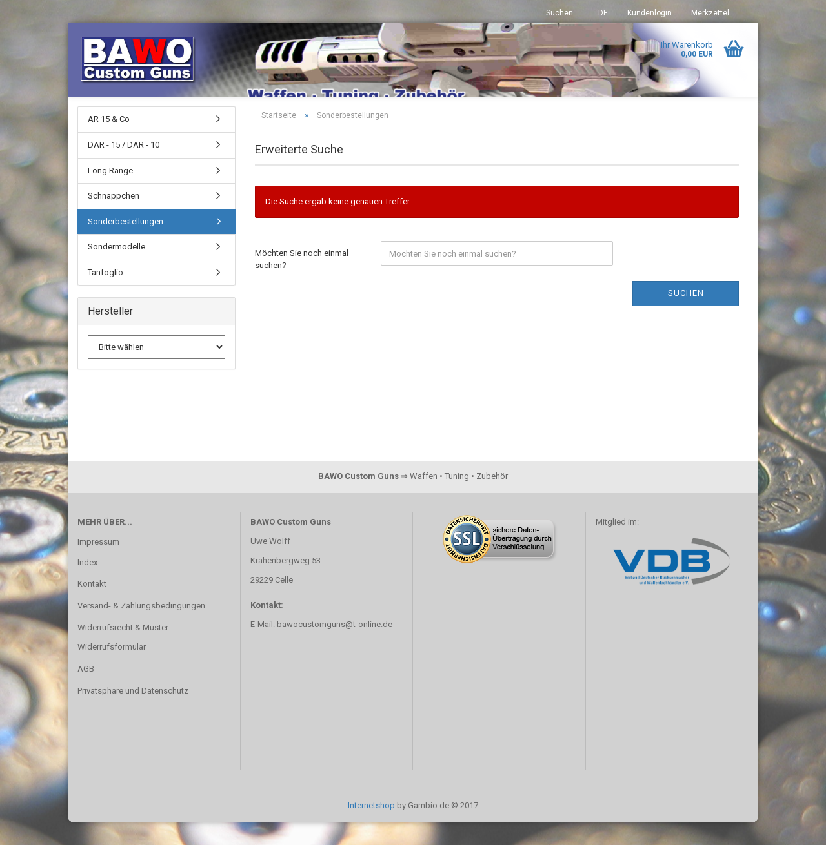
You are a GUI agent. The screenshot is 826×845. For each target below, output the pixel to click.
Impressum (98, 563)
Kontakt (91, 606)
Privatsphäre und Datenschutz (132, 713)
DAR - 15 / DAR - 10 (123, 167)
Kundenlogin (649, 12)
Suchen (559, 12)
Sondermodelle (116, 269)
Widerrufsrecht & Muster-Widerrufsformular (124, 659)
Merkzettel (710, 12)
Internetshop (371, 828)
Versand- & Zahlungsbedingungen (141, 628)
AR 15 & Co (109, 141)
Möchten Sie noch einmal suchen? (301, 282)
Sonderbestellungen (125, 243)
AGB (85, 691)
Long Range (110, 192)
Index (87, 584)
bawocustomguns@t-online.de (334, 646)
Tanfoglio (105, 294)
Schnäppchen (113, 218)
